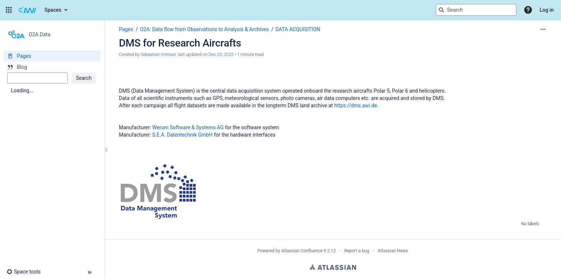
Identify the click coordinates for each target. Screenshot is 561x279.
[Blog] (52, 67)
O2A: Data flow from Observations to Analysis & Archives (204, 29)
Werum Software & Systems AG (188, 127)
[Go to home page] (27, 10)
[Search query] (476, 10)
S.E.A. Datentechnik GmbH (182, 135)
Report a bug (356, 250)
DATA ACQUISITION (298, 29)
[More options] (543, 29)
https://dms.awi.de (355, 105)
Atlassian (333, 267)
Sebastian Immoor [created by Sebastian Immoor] (158, 54)
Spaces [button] (53, 10)
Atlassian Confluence (301, 250)
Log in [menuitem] (547, 10)
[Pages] (52, 56)
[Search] (441, 10)
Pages (126, 29)
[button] (9, 10)
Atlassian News (393, 250)
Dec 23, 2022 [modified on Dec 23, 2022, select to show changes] (221, 54)
